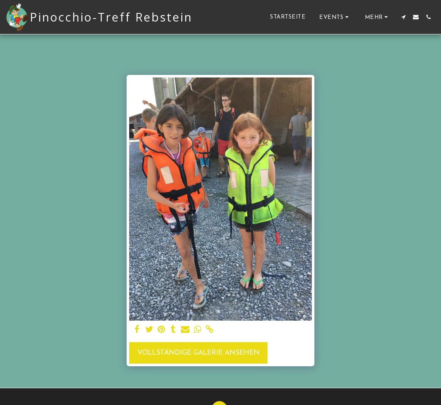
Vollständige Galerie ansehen (198, 352)
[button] (335, 17)
